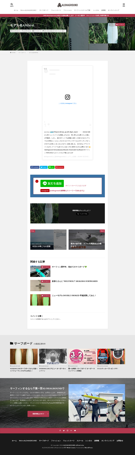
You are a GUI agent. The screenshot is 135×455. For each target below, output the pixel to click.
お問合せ (120, 441)
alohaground (48, 156)
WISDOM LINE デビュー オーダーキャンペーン (52, 370)
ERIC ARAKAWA (48, 31)
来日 (63, 31)
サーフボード (43, 10)
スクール (80, 441)
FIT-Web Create (69, 447)
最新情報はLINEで (38, 414)
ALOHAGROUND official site (73, 445)
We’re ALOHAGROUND (28, 10)
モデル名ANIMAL (33, 52)
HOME (14, 52)
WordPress (89, 447)
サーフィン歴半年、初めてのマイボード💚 (69, 267)
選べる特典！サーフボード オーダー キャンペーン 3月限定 (81, 370)
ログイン (48, 319)
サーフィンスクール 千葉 (82, 10)
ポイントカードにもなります (63, 185)
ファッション (67, 10)
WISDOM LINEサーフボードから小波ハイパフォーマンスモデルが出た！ (23, 370)
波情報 (103, 10)
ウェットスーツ (56, 10)
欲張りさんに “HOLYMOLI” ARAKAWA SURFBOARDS (75, 281)
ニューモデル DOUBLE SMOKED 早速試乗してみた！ (74, 296)
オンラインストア (113, 10)
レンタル (96, 10)
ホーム (16, 10)
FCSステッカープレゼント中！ (107, 368)
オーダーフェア (57, 31)
